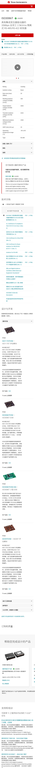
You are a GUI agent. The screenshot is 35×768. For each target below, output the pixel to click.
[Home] (17, 2)
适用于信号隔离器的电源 (18, 11)
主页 (2, 11)
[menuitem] (16, 6)
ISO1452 (8, 176)
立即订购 (17, 35)
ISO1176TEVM (7, 341)
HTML (27, 44)
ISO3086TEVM (7, 415)
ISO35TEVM (6, 539)
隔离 (7, 11)
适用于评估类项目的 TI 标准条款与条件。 (13, 616)
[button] (3, 6)
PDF (22, 44)
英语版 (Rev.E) (8, 47)
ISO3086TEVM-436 (9, 487)
